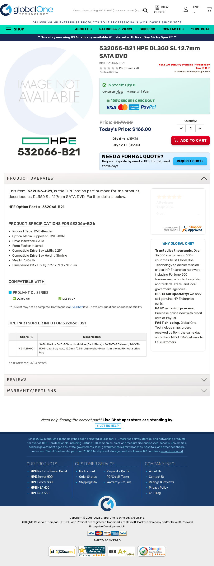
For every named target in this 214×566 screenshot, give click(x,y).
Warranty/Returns (119, 482)
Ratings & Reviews (115, 29)
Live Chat (76, 307)
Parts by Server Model (49, 471)
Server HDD (42, 477)
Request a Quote (118, 471)
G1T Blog (155, 493)
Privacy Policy (158, 487)
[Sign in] (186, 10)
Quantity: (190, 120)
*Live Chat (200, 29)
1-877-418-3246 (107, 540)
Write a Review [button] (109, 72)
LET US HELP (109, 426)
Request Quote (190, 161)
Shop (14, 29)
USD (196, 9)
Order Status (88, 477)
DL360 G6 (23, 298)
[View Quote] (166, 10)
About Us (83, 29)
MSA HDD (40, 487)
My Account (87, 471)
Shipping (147, 29)
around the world (172, 451)
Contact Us (173, 29)
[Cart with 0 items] (209, 10)
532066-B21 (53, 207)
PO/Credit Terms (118, 477)
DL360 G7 (68, 298)
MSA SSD (40, 493)
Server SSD (42, 482)
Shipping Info (88, 482)
